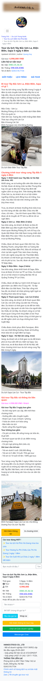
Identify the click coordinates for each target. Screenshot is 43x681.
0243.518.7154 (18, 71)
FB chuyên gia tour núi (19, 674)
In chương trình (31, 531)
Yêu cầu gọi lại (10, 616)
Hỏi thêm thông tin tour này (22, 623)
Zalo (5, 674)
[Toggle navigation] (7, 31)
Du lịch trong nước (19, 36)
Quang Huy (27, 54)
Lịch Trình (21, 77)
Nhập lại (23, 616)
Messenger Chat (21, 634)
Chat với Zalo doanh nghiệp (21, 628)
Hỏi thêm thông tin (11, 532)
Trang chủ (5, 36)
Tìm (39, 566)
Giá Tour (35, 77)
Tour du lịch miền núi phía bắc (15, 39)
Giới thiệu (7, 77)
